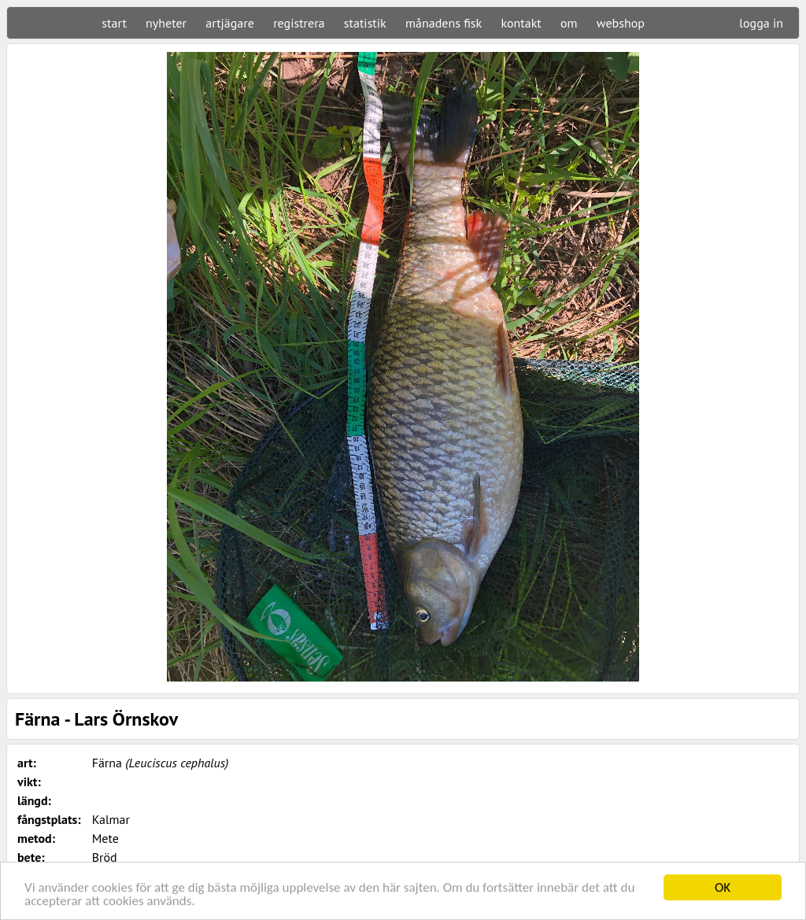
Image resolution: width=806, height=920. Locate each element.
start (114, 23)
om (569, 23)
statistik (365, 23)
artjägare (229, 23)
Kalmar (111, 819)
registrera (298, 23)
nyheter (166, 23)
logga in (761, 23)
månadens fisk (443, 23)
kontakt (521, 23)
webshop (621, 23)
